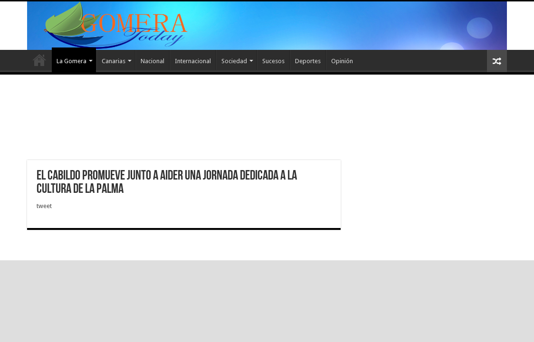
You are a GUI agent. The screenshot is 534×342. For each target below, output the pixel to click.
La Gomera (71, 61)
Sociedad (234, 61)
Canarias (113, 61)
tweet (44, 205)
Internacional (193, 61)
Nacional (152, 61)
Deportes (308, 61)
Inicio (39, 60)
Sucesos (273, 61)
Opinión (342, 61)
